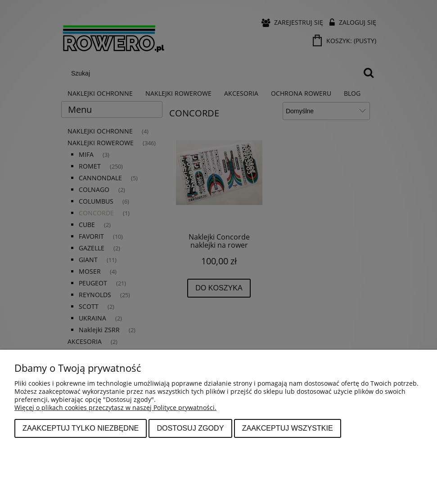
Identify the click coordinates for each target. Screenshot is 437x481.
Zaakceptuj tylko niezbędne (81, 428)
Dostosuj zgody (190, 428)
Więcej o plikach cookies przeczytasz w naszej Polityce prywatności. (115, 407)
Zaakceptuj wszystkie (287, 428)
